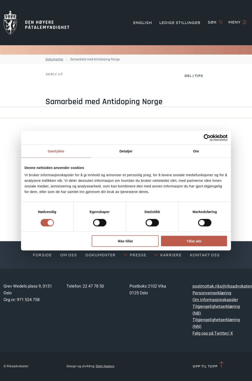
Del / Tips (193, 75)
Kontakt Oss (205, 254)
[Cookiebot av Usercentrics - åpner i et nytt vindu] (207, 137)
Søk (215, 22)
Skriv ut (54, 74)
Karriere (170, 254)
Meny (237, 22)
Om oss (68, 254)
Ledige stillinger (179, 22)
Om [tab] (196, 151)
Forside (42, 254)
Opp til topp (208, 364)
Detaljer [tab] (126, 151)
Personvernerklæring (211, 293)
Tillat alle (193, 241)
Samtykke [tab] (56, 151)
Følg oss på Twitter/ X (212, 333)
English (142, 22)
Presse (138, 254)
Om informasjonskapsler (215, 300)
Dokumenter (54, 59)
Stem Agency (105, 366)
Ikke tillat (125, 241)
